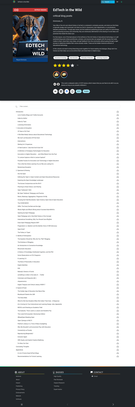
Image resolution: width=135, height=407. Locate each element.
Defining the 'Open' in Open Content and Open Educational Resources (38, 177)
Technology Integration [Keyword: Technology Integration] (102, 57)
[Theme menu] (117, 2)
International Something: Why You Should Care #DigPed (35, 219)
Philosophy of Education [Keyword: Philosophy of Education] (87, 57)
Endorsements (20, 392)
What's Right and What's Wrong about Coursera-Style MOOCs (36, 209)
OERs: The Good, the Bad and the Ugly (29, 206)
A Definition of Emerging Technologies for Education (33, 151)
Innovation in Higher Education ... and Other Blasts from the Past (37, 154)
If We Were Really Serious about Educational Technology (35, 134)
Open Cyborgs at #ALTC (25, 320)
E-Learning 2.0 (22, 258)
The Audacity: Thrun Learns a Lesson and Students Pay (34, 311)
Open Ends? (21, 229)
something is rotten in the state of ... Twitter (31, 275)
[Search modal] (108, 1)
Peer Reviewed (58, 379)
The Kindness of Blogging (25, 242)
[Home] (14, 2)
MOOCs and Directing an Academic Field (30, 307)
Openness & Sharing (23, 170)
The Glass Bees (22, 297)
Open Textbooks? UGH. (25, 190)
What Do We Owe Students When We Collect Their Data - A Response (38, 301)
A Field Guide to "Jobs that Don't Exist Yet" (30, 147)
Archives (18, 376)
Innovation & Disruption (24, 128)
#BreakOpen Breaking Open (26, 317)
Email (96, 376)
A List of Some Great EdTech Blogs (28, 353)
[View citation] (55, 91)
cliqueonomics (22, 281)
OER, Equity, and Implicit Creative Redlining (31, 340)
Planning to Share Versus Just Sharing (29, 187)
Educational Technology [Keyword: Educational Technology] (60, 57)
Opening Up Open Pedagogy (26, 213)
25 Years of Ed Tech (24, 131)
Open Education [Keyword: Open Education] (74, 57)
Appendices (19, 350)
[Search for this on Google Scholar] (66, 91)
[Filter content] (16, 106)
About (18, 379)
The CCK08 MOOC (23, 203)
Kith (19, 268)
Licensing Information (24, 125)
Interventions (21, 141)
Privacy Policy (20, 389)
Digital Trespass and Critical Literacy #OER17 (31, 284)
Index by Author (22, 118)
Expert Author (58, 389)
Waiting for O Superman (25, 144)
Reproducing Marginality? (25, 333)
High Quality (57, 376)
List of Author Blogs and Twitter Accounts (30, 115)
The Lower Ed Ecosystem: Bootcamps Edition (31, 314)
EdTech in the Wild (23, 2)
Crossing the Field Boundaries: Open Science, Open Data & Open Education (40, 200)
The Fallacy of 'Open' (24, 232)
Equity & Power (21, 288)
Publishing (19, 386)
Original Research (59, 383)
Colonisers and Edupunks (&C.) (27, 278)
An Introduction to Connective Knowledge (30, 245)
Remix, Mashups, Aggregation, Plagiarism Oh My (32, 196)
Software (18, 399)
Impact (18, 383)
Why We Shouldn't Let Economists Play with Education (34, 327)
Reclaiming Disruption (24, 167)
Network (18, 396)
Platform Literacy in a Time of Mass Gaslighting (32, 324)
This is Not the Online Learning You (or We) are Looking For (36, 164)
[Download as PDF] (72, 91)
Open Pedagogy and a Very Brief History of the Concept (34, 216)
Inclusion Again (22, 337)
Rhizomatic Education (24, 249)
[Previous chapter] (67, 404)
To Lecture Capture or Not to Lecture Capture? (31, 157)
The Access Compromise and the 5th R (29, 183)
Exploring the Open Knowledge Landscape (30, 180)
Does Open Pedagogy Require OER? (28, 222)
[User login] (121, 2)
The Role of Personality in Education (29, 262)
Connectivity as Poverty (25, 330)
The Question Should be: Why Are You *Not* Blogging (34, 239)
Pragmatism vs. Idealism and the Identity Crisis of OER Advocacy (37, 226)
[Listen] (117, 111)
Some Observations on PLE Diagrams (29, 255)
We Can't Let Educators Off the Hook (29, 138)
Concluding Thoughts (22, 346)
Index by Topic (22, 121)
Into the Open (22, 174)
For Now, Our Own (23, 343)
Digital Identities (22, 265)
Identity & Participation (23, 236)
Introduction (19, 112)
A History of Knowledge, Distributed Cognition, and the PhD (35, 252)
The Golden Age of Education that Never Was (31, 291)
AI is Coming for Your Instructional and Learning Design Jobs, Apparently (40, 304)
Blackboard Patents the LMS (26, 294)
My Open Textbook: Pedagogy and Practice (31, 193)
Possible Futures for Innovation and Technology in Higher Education (38, 160)
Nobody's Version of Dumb (26, 271)
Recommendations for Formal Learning (29, 356)
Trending (56, 386)
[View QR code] (61, 91)
